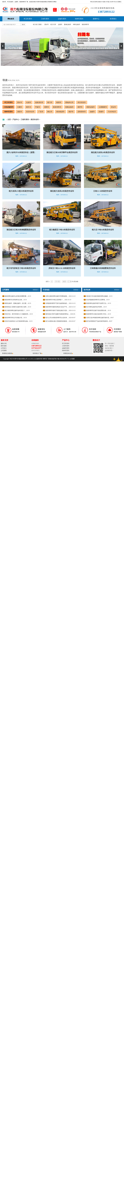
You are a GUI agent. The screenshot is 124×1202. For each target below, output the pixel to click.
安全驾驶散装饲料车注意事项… (96, 299)
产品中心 (15, 119)
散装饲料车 (85, 24)
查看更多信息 (68, 353)
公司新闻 (4, 350)
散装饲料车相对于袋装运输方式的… (57, 310)
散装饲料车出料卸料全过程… (14, 299)
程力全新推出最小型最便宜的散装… (57, 321)
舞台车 (49, 111)
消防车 (19, 111)
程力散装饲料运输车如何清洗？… (15, 310)
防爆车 (101, 111)
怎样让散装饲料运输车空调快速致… (57, 296)
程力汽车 (53, 24)
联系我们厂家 (37, 353)
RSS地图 (103, 1)
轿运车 (113, 107)
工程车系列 (45, 19)
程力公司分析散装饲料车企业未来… (57, 317)
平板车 (37, 107)
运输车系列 (62, 19)
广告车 (40, 111)
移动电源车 (60, 111)
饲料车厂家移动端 (48, 359)
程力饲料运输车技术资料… (94, 307)
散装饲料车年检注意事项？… (55, 299)
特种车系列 (79, 19)
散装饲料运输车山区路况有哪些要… (16, 296)
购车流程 (4, 346)
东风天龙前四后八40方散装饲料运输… (17, 321)
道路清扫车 (39, 102)
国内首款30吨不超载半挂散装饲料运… (58, 314)
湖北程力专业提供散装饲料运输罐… (97, 296)
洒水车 (46, 24)
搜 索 (23, 24)
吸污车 (49, 102)
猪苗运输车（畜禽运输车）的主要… (16, 303)
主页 (9, 119)
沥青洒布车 (82, 111)
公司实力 (4, 348)
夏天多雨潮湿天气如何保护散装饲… (97, 321)
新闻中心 (96, 19)
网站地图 (97, 1)
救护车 (71, 111)
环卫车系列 (28, 19)
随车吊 (28, 107)
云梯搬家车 (103, 107)
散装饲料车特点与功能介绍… (14, 317)
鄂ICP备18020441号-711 (61, 359)
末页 (64, 281)
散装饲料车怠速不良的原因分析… (97, 310)
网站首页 (92, 1)
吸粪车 (58, 102)
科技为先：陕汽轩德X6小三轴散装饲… (17, 314)
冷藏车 (19, 107)
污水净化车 (112, 111)
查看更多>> (36, 289)
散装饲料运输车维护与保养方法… (97, 303)
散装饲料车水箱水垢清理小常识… (97, 314)
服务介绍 (4, 343)
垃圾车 (28, 102)
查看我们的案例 (7, 353)
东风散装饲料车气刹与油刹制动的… (57, 303)
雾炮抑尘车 (69, 102)
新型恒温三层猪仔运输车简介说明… (16, 307)
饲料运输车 (76, 24)
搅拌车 (80, 107)
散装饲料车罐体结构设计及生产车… (57, 307)
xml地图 (72, 359)
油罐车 (92, 111)
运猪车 (60, 24)
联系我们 (113, 19)
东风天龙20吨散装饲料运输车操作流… (98, 317)
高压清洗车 (82, 102)
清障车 (46, 107)
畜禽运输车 (67, 24)
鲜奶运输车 (91, 107)
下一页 (57, 281)
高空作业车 (30, 111)
